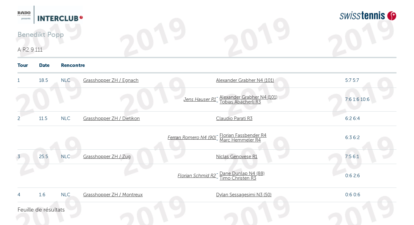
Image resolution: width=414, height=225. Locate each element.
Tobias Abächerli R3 (240, 101)
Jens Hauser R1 (200, 99)
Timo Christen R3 (238, 178)
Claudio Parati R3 (234, 118)
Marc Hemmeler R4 (240, 140)
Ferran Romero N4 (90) (192, 137)
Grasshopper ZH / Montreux (113, 194)
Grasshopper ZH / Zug (107, 156)
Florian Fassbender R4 (243, 135)
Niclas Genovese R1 (236, 156)
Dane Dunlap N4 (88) (242, 173)
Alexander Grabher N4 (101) (245, 80)
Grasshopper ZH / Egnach (111, 80)
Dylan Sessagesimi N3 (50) (243, 194)
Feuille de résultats (41, 210)
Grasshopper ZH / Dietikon (111, 118)
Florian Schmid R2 (197, 175)
